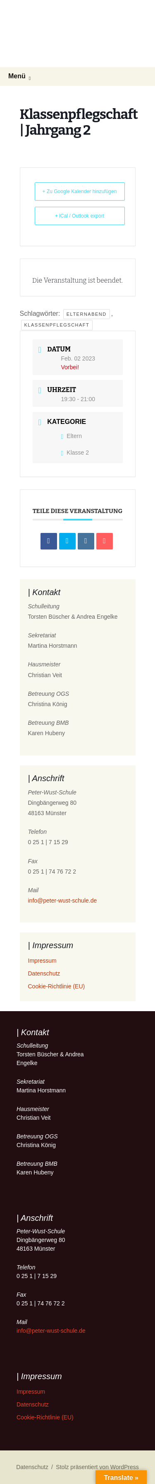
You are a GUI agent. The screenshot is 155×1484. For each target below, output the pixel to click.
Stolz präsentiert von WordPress (97, 1467)
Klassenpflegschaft (57, 324)
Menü (17, 76)
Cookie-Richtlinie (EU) (56, 986)
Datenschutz (44, 973)
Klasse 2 (75, 452)
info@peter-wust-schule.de (62, 900)
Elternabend (87, 314)
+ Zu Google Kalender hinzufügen (80, 191)
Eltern (71, 436)
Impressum (42, 960)
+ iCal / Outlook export (79, 216)
